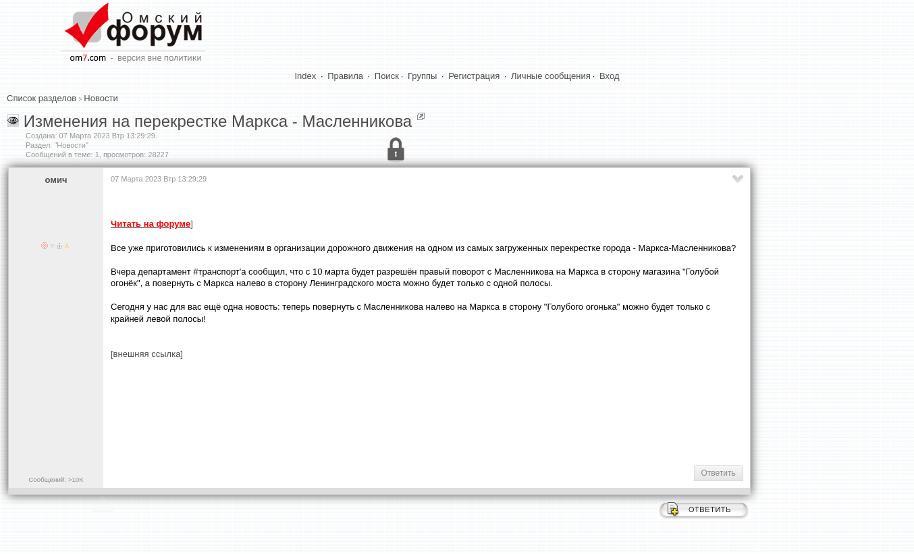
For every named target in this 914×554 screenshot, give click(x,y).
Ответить (718, 473)
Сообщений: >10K (56, 479)
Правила (345, 76)
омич (56, 180)
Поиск (387, 76)
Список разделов (41, 98)
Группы (422, 76)
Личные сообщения (551, 76)
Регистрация (474, 76)
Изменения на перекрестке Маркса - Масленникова (218, 121)
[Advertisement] (356, 411)
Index (306, 76)
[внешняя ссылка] (147, 354)
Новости (100, 98)
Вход (609, 76)
